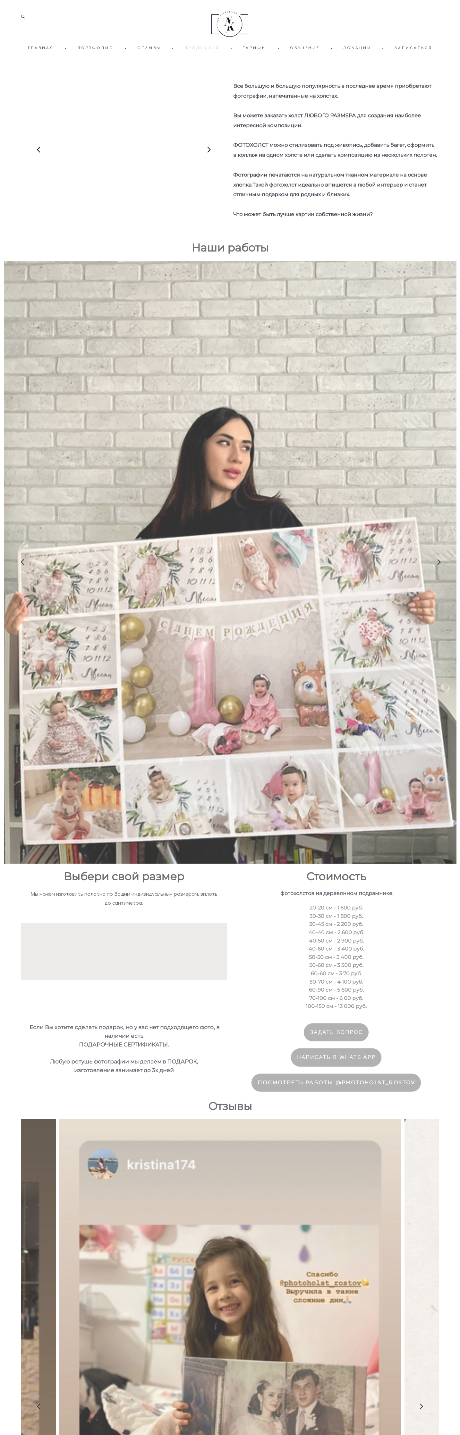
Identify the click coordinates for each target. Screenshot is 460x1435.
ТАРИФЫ (255, 59)
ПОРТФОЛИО (95, 59)
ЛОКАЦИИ (357, 59)
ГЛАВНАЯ (41, 59)
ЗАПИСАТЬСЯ (413, 59)
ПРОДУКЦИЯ (201, 59)
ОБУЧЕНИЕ (305, 59)
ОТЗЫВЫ (149, 59)
